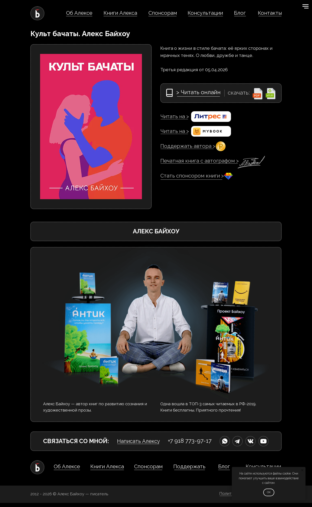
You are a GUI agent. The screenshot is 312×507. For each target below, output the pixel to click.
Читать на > (174, 116)
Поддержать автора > (187, 146)
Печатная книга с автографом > (199, 161)
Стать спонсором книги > (192, 176)
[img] (225, 441)
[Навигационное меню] (305, 6)
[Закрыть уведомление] (302, 470)
